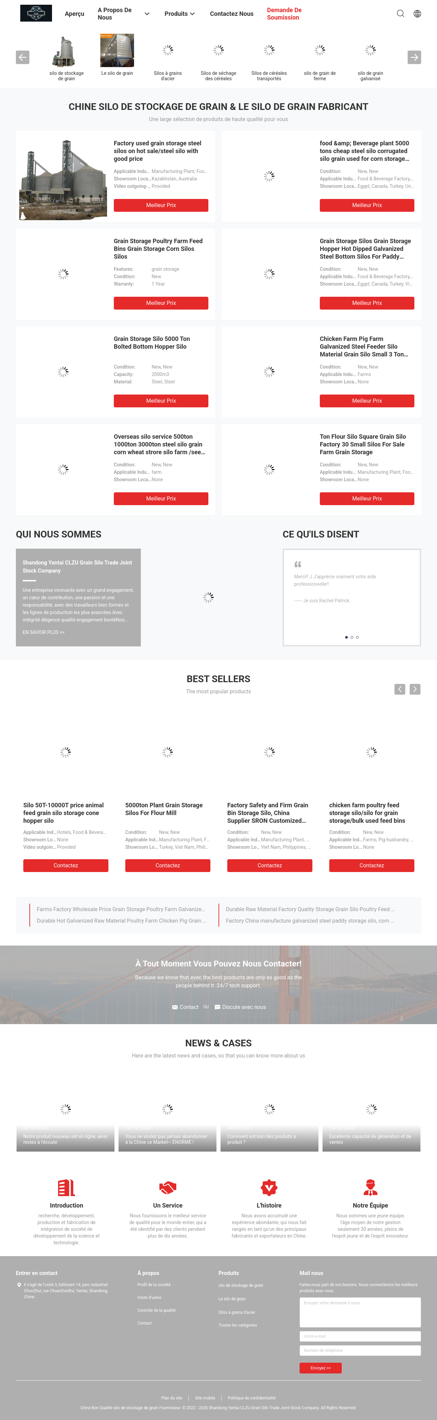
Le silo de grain (117, 73)
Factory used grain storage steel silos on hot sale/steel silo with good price (157, 151)
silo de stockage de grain (66, 75)
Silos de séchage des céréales (218, 75)
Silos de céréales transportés (269, 75)
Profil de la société (154, 1284)
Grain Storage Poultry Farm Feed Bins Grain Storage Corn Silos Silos (158, 248)
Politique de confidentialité (252, 1398)
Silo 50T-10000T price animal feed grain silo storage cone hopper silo (63, 813)
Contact (144, 1323)
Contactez (66, 865)
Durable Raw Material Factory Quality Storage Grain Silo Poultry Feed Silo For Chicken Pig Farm (310, 909)
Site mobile (205, 1398)
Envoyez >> (321, 1368)
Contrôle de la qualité (156, 1310)
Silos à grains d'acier (168, 75)
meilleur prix (161, 205)
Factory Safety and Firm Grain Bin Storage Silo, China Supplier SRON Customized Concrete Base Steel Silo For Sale (267, 821)
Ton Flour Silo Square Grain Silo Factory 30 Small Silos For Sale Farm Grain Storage (363, 444)
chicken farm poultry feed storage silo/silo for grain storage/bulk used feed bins (367, 813)
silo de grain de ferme (320, 75)
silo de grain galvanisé (370, 75)
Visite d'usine (149, 1297)
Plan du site (171, 1398)
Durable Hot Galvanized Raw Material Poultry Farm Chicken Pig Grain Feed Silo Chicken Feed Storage (121, 921)
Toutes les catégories (237, 1325)
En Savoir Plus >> (44, 632)
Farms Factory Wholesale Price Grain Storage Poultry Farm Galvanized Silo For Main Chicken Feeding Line (121, 909)
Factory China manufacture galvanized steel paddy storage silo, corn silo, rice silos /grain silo (310, 921)
